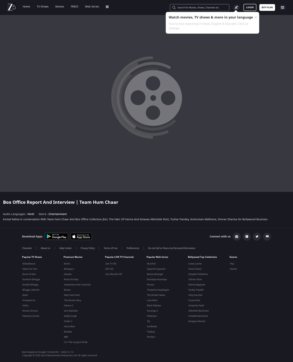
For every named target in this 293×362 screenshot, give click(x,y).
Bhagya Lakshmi (30, 290)
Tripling (151, 331)
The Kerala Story (72, 300)
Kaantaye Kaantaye (157, 279)
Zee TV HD (110, 263)
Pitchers (151, 337)
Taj (148, 321)
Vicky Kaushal (195, 295)
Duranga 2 (152, 311)
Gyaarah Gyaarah (156, 269)
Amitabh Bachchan (198, 316)
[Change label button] (236, 7)
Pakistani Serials (30, 316)
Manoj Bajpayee (196, 284)
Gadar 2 (68, 321)
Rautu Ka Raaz (71, 279)
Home (23, 6)
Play (232, 263)
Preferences (133, 248)
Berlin (67, 263)
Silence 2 (68, 305)
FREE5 (72, 6)
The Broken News (156, 295)
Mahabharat (28, 263)
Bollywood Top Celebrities (202, 257)
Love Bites (152, 300)
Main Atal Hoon (72, 295)
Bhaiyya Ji (69, 269)
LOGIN (250, 7)
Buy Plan (267, 7)
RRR (66, 337)
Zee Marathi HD (113, 274)
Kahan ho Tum (29, 269)
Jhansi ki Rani (29, 274)
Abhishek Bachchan (198, 311)
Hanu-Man (69, 326)
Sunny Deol (194, 300)
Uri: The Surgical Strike (76, 342)
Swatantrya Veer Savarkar (77, 284)
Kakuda (68, 274)
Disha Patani (194, 269)
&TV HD (109, 269)
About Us (45, 248)
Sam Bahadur (71, 311)
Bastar (67, 290)
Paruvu (150, 284)
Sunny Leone (195, 263)
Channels (27, 248)
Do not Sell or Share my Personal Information (171, 248)
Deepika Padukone (198, 274)
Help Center (65, 248)
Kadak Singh (70, 316)
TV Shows (40, 6)
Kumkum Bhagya (31, 279)
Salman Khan (195, 279)
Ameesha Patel (196, 305)
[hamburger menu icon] (283, 7)
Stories (233, 269)
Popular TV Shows (32, 257)
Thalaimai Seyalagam (158, 290)
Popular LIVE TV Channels (119, 257)
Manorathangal (155, 274)
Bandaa (68, 331)
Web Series (89, 6)
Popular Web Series (157, 257)
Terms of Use (111, 248)
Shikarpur (152, 316)
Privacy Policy (88, 248)
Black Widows (154, 305)
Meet (25, 295)
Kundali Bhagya (30, 284)
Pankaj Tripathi (196, 290)
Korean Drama (30, 311)
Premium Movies (73, 257)
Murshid (151, 263)
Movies (57, 6)
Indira (25, 305)
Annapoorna (28, 300)
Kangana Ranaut (196, 321)
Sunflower (152, 326)
